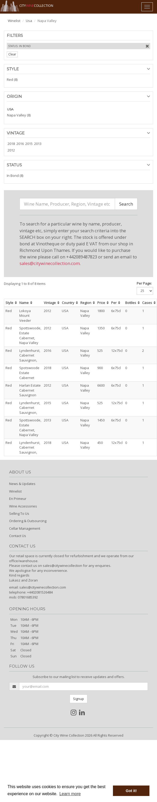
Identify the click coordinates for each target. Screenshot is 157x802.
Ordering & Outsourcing (27, 520)
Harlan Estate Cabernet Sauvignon (30, 390)
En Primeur (17, 498)
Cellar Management (24, 528)
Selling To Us (19, 513)
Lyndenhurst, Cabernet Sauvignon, (29, 355)
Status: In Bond (19, 46)
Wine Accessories (23, 506)
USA (10, 109)
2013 (37, 143)
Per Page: (144, 283)
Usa (29, 20)
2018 (11, 143)
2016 (20, 143)
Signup (78, 698)
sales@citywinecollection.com (50, 263)
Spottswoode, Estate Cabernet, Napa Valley (30, 335)
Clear (12, 54)
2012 (11, 150)
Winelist (14, 20)
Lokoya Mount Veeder (25, 315)
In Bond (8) (15, 175)
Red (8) (12, 79)
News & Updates (22, 483)
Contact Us (17, 535)
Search (126, 204)
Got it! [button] (131, 791)
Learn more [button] (70, 794)
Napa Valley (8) (19, 115)
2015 (29, 143)
